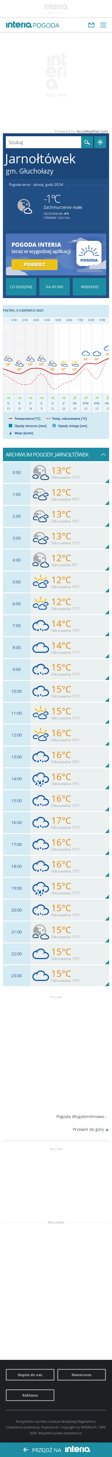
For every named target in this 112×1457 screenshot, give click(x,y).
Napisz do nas (30, 1374)
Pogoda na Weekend (89, 286)
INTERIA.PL (89, 1427)
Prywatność (50, 1427)
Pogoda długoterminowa (80, 1116)
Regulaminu (87, 1421)
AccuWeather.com (92, 131)
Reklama (30, 1395)
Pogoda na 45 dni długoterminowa (54, 286)
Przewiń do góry (88, 1129)
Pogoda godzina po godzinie (21, 286)
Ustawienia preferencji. (23, 1427)
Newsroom (81, 1374)
